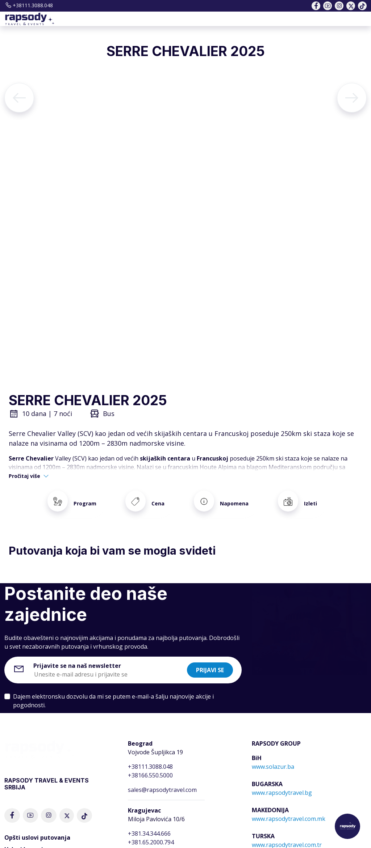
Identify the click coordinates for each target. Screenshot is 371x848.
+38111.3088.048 (28, 5)
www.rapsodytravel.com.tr (287, 836)
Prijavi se (210, 662)
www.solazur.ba (273, 758)
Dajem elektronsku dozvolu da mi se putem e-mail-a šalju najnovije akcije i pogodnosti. (113, 692)
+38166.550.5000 (150, 767)
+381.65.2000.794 (151, 834)
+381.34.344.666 (149, 825)
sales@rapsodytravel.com (162, 781)
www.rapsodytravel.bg (282, 784)
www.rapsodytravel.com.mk (288, 810)
